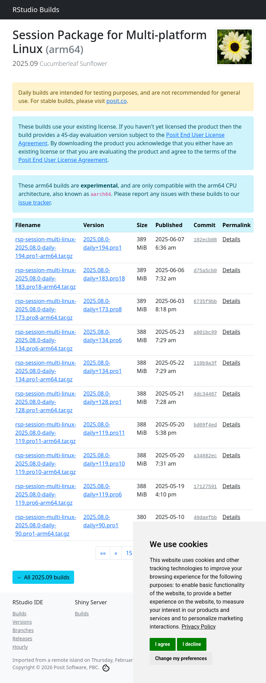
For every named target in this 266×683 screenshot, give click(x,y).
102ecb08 (205, 240)
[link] (198, 626)
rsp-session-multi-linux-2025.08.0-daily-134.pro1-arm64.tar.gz (45, 371)
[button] (103, 553)
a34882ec (205, 456)
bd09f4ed (205, 425)
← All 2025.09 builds (43, 577)
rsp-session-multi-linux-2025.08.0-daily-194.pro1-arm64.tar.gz (45, 247)
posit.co (116, 101)
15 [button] (129, 553)
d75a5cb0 (205, 271)
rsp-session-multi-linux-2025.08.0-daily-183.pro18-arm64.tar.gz (45, 278)
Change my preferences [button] (181, 658)
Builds (19, 613)
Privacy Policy (198, 626)
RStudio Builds (35, 9)
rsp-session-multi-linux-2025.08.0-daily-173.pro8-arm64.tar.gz (45, 309)
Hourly (20, 646)
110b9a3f (205, 363)
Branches (23, 630)
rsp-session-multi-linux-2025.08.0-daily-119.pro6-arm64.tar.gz (45, 494)
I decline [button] (192, 644)
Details (231, 239)
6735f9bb (205, 301)
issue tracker (34, 202)
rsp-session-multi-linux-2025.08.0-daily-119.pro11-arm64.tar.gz (45, 433)
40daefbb (205, 517)
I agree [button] (162, 644)
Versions (22, 622)
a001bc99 (205, 332)
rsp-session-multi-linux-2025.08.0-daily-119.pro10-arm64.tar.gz (45, 463)
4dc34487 (205, 394)
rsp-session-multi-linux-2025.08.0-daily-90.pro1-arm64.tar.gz (45, 525)
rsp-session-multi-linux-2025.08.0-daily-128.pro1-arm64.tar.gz (45, 402)
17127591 (205, 487)
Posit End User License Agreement (62, 160)
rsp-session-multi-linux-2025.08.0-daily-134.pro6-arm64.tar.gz (45, 340)
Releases (22, 638)
